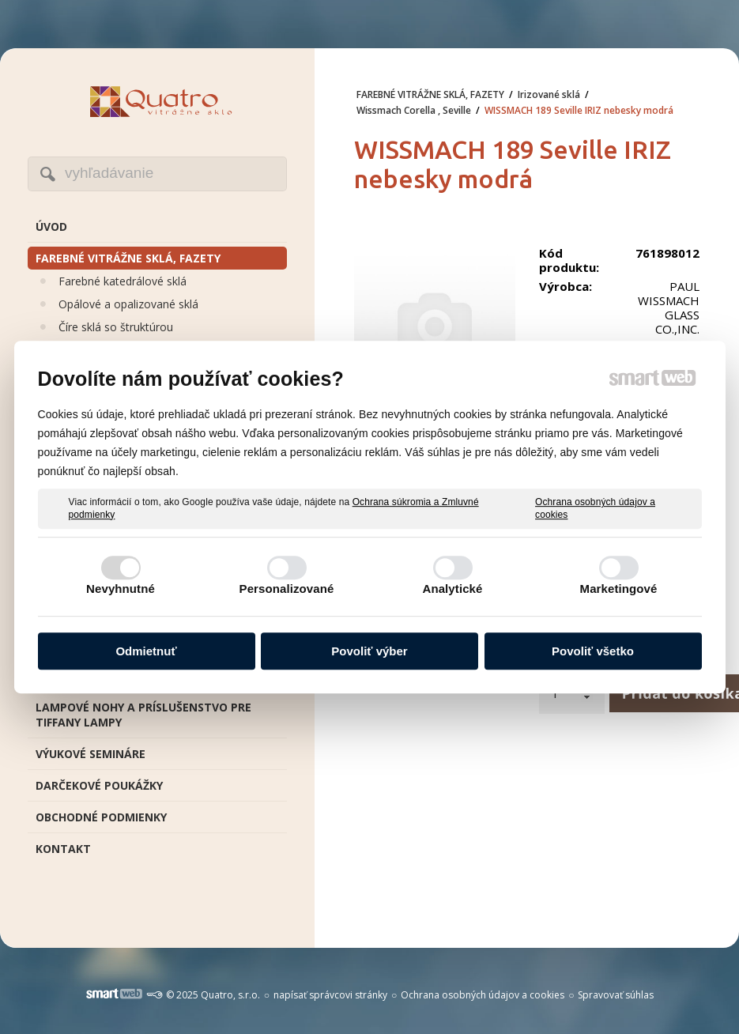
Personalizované (286, 588)
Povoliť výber (369, 651)
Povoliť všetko (593, 651)
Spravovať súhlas (616, 995)
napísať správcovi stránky (330, 995)
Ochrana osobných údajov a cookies (595, 508)
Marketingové (619, 588)
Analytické (452, 588)
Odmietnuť (145, 651)
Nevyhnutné (120, 588)
